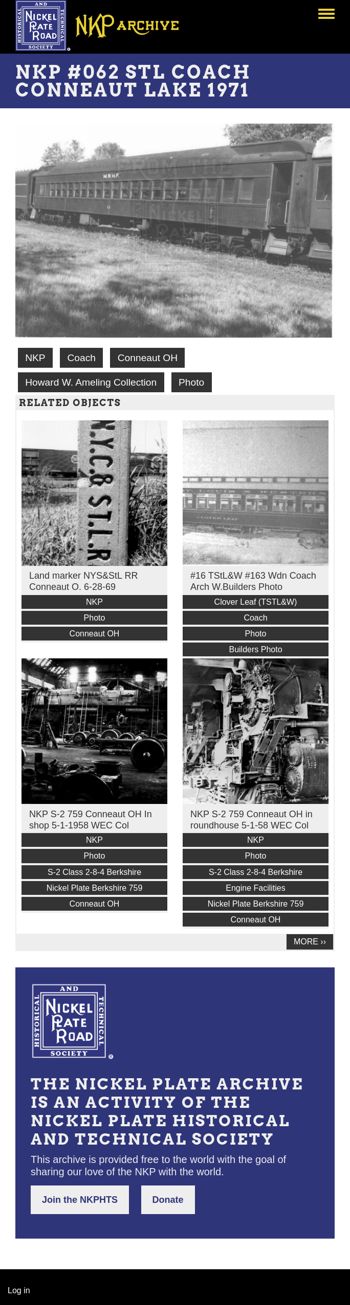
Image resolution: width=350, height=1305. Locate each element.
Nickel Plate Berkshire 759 (95, 888)
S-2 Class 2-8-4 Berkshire (94, 872)
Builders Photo (255, 649)
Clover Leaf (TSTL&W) (255, 602)
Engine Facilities (256, 888)
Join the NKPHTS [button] (80, 1200)
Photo (191, 382)
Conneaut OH (148, 357)
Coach (81, 357)
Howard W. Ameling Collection (91, 382)
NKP (35, 357)
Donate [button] (168, 1200)
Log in (19, 1290)
